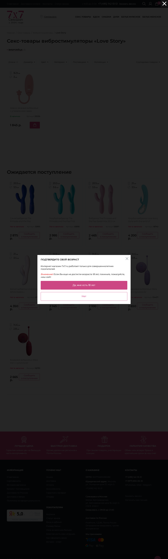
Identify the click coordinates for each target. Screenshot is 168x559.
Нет (84, 296)
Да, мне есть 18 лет (84, 285)
